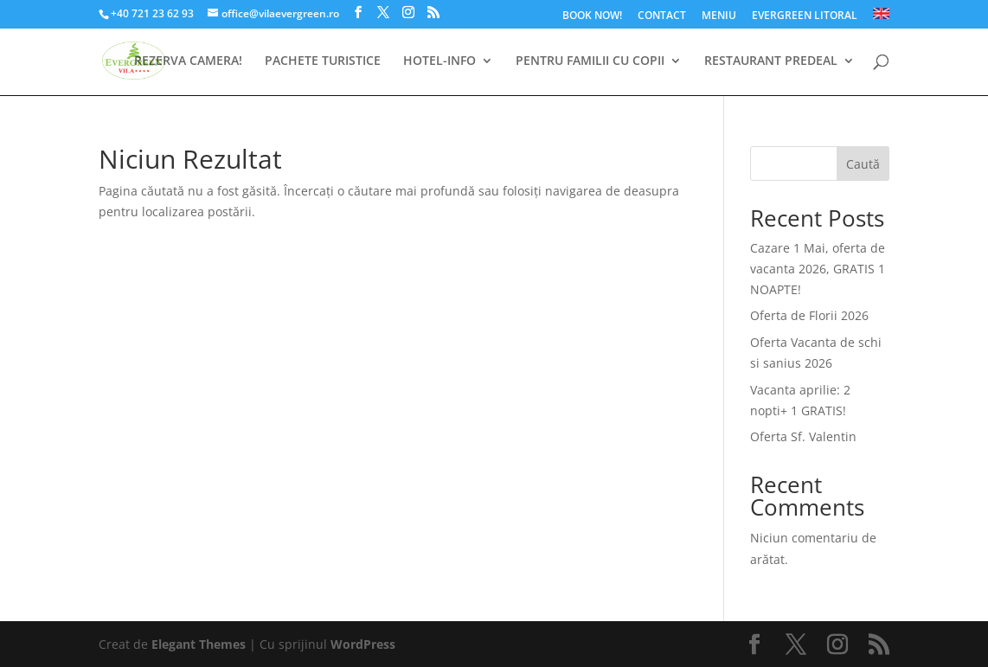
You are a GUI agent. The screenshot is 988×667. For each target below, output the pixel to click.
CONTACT (662, 16)
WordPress (362, 644)
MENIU (719, 16)
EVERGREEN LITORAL (804, 16)
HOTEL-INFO (439, 61)
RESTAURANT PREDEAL (770, 61)
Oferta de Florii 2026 (809, 315)
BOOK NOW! (592, 16)
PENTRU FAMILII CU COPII (590, 61)
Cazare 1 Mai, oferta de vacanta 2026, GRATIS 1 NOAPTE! (817, 269)
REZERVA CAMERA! (188, 61)
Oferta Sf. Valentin (803, 436)
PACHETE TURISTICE (323, 61)
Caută (863, 164)
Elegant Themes (198, 644)
